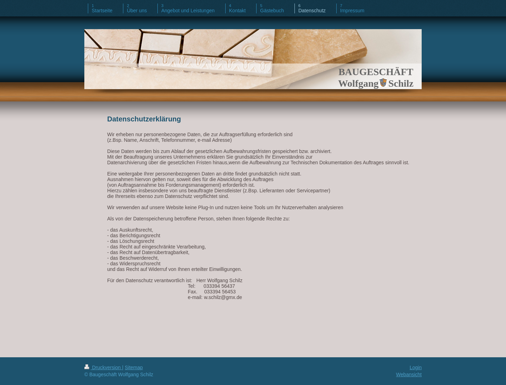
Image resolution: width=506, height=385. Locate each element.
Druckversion (103, 367)
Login (416, 367)
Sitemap (134, 367)
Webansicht (409, 374)
